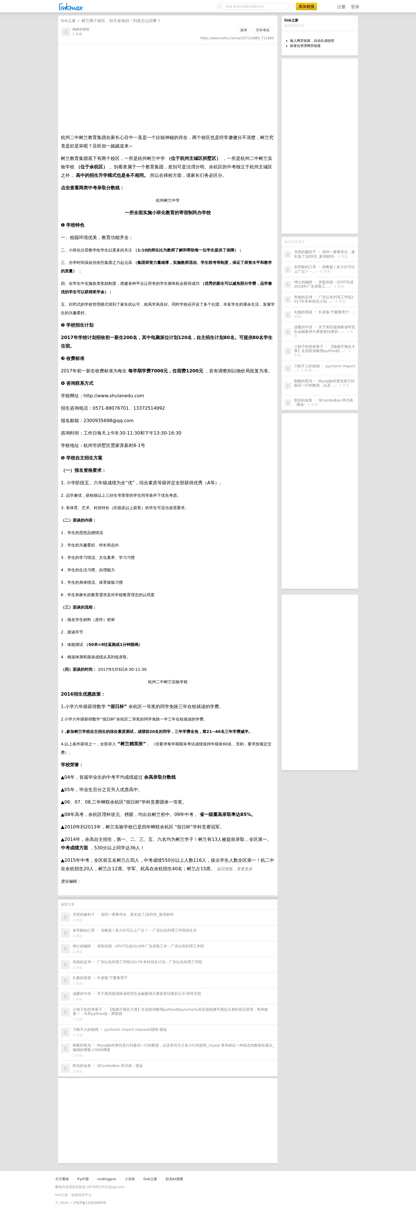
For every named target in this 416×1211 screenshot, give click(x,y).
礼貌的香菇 (303, 312)
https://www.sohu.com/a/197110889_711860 (237, 38)
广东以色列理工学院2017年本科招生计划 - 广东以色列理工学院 (149, 962)
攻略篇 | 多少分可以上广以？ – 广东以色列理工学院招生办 (149, 930)
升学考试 (262, 30)
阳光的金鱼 (303, 400)
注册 (341, 6)
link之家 (68, 20)
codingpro (106, 1179)
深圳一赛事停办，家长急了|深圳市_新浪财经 (324, 254)
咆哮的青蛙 (80, 29)
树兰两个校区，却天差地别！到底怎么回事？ (121, 20)
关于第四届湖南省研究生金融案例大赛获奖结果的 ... (324, 329)
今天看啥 (62, 1179)
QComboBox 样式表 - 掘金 (120, 1066)
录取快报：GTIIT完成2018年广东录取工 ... (323, 284)
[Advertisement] (319, 146)
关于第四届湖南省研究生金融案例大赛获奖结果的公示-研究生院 (149, 993)
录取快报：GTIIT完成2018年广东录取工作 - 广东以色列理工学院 (150, 946)
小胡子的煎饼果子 (308, 346)
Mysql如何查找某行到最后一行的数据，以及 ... (324, 383)
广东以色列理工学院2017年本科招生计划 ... (324, 299)
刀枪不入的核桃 (307, 366)
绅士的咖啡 (303, 282)
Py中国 (83, 1179)
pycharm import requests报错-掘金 (135, 1029)
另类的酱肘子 (305, 252)
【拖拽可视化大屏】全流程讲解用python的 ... (324, 348)
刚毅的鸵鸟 (303, 381)
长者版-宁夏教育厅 (333, 312)
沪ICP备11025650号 (89, 1203)
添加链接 (306, 6)
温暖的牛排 (303, 327)
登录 (355, 6)
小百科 (130, 1179)
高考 (243, 30)
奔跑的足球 (303, 297)
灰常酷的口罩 (305, 267)
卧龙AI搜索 (174, 1179)
